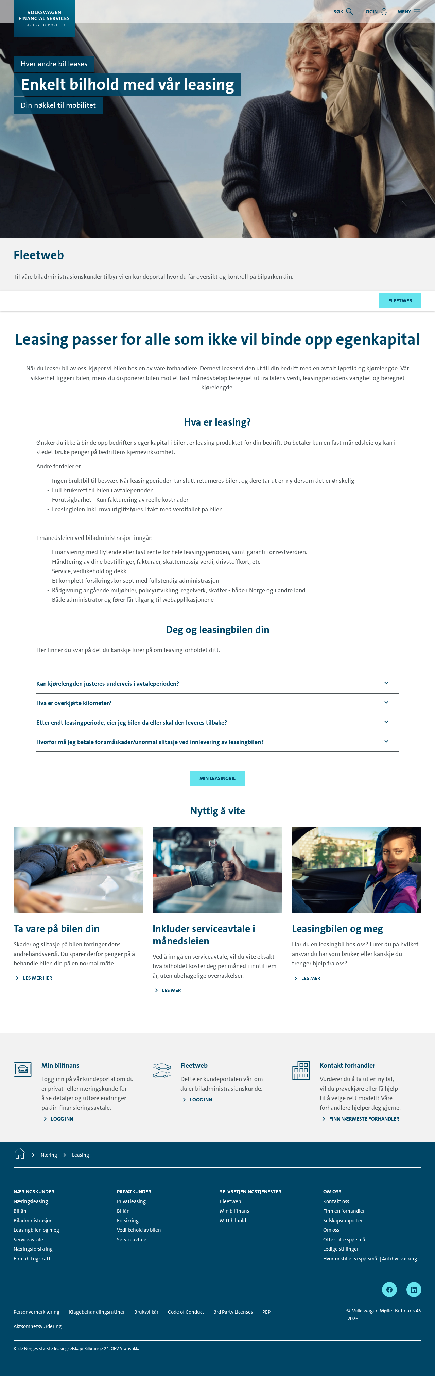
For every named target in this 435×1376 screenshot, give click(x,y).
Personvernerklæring (36, 1312)
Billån (20, 1211)
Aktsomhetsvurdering (38, 1326)
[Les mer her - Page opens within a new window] (78, 978)
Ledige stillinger (341, 1249)
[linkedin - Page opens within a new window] (413, 1289)
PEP (266, 1312)
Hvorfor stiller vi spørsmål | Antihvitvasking (370, 1258)
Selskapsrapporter (343, 1220)
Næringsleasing (31, 1201)
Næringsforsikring (33, 1249)
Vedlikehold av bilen (139, 1230)
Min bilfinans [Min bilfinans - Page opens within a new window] (234, 1211)
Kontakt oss (336, 1201)
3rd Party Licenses (233, 1312)
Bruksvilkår (146, 1312)
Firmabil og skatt (32, 1258)
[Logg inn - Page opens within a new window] (57, 1119)
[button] (107, 683)
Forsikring (128, 1220)
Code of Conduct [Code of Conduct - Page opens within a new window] (186, 1312)
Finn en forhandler (344, 1211)
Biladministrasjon (33, 1220)
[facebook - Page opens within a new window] (389, 1289)
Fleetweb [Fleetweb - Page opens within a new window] (230, 1201)
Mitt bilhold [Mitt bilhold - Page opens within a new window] (233, 1220)
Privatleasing (131, 1201)
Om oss (331, 1230)
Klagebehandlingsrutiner (97, 1312)
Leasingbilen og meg (36, 1230)
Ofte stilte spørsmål (345, 1239)
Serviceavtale (28, 1239)
